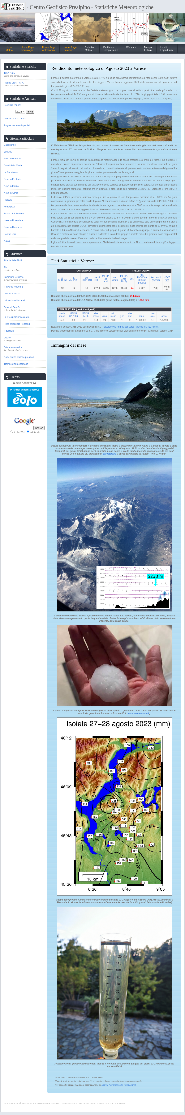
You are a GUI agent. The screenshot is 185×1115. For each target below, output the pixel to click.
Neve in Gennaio (12, 158)
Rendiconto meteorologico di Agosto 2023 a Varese (98, 68)
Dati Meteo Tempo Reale (110, 48)
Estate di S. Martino (14, 213)
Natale (7, 241)
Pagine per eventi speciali (17, 125)
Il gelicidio (9, 330)
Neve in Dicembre (13, 227)
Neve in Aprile (11, 193)
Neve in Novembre (13, 220)
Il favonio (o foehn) (13, 286)
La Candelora (11, 172)
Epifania (8, 151)
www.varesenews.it (138, 713)
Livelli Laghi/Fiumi (166, 48)
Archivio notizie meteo (15, 118)
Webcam (131, 47)
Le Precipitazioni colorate (16, 317)
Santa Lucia (10, 234)
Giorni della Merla (13, 165)
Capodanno (10, 145)
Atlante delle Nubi (13, 260)
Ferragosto (9, 206)
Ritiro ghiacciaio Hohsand (17, 324)
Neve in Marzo (11, 186)
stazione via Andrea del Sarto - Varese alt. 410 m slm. (131, 326)
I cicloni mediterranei (14, 300)
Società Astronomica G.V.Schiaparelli (118, 1085)
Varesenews (110, 453)
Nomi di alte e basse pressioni (19, 357)
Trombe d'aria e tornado (16, 364)
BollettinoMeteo (90, 48)
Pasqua (8, 199)
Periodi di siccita (12, 293)
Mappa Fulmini (148, 48)
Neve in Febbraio (12, 179)
